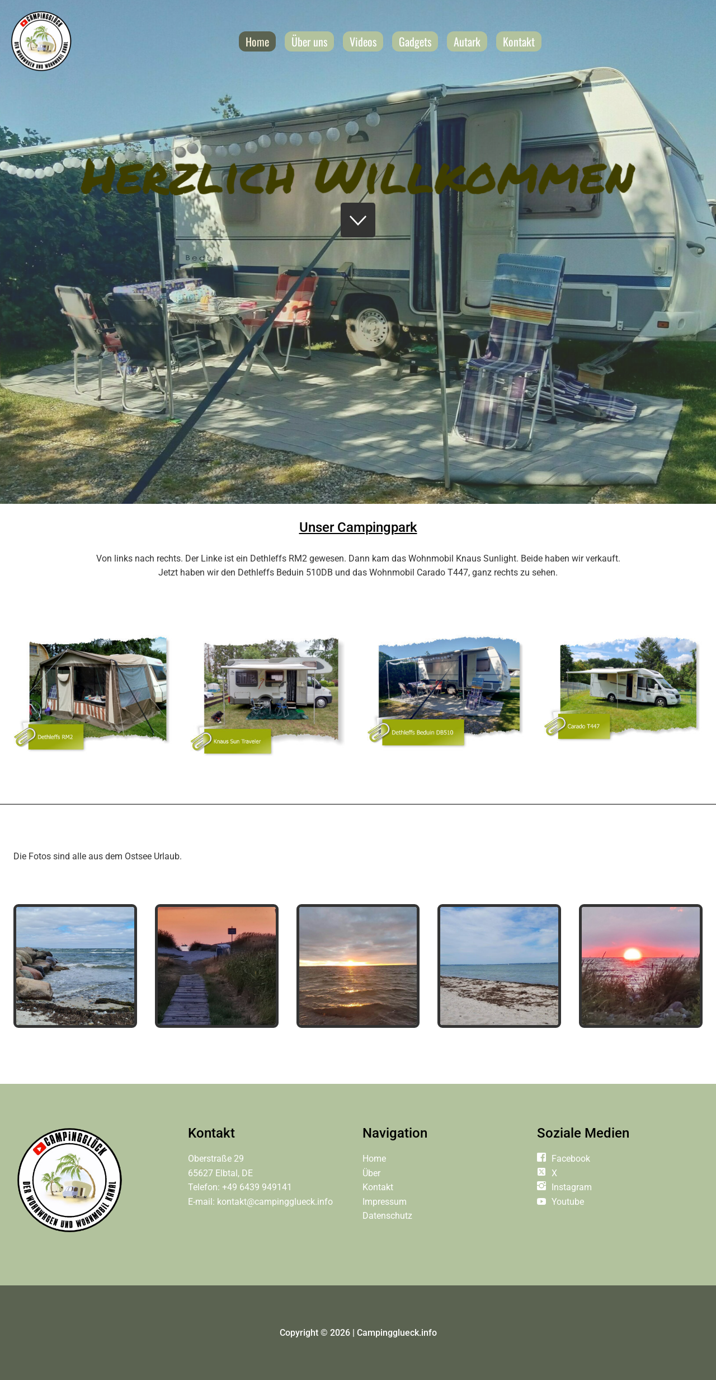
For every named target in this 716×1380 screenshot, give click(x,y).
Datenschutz (387, 1215)
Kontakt (519, 41)
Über (371, 1173)
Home (257, 41)
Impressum (384, 1201)
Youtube (568, 1201)
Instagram (572, 1187)
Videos (363, 41)
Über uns (309, 41)
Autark (467, 41)
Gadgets (415, 41)
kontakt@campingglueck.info (275, 1201)
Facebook (571, 1158)
